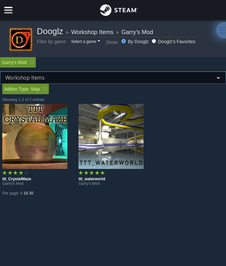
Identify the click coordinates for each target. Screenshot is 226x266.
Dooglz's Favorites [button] (174, 41)
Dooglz (50, 31)
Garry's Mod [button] (18, 62)
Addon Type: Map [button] (25, 89)
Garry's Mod (137, 32)
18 (25, 193)
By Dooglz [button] (135, 41)
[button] (85, 41)
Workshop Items (92, 32)
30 (31, 193)
